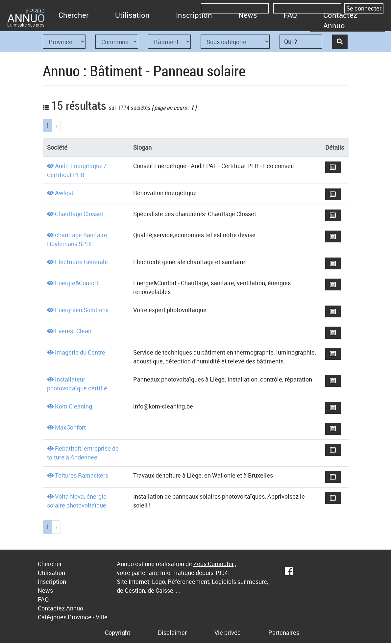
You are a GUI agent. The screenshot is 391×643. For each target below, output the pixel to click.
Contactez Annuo (340, 20)
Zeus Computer (213, 564)
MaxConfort (70, 427)
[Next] (56, 125)
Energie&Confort (76, 283)
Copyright (117, 632)
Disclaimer (172, 632)
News (247, 15)
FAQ (290, 15)
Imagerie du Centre (80, 352)
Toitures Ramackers (81, 475)
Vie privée (227, 632)
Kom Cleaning (73, 406)
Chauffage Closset (79, 214)
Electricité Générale (81, 262)
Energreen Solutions (82, 310)
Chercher (74, 15)
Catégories (52, 617)
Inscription (194, 15)
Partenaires (283, 632)
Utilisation (132, 15)
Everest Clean (73, 331)
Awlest (64, 193)
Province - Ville (88, 617)
